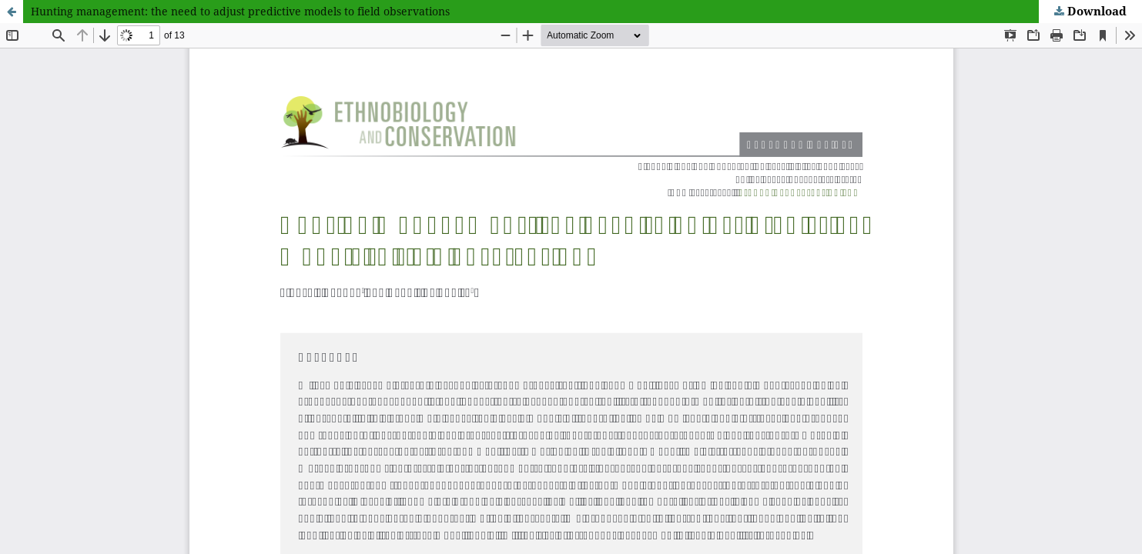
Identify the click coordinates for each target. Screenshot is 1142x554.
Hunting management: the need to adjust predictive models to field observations (240, 11)
